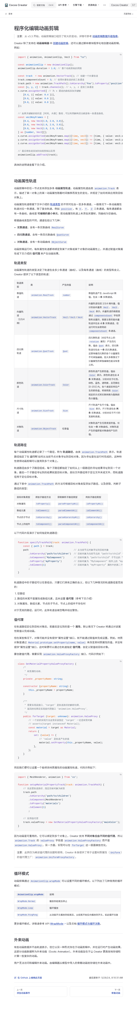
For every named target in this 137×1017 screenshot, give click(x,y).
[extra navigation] (104, 5)
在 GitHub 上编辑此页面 (28, 977)
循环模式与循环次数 (88, 923)
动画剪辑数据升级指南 (105, 36)
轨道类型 (55, 204)
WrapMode (56, 923)
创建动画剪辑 (60, 43)
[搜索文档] (43, 5)
